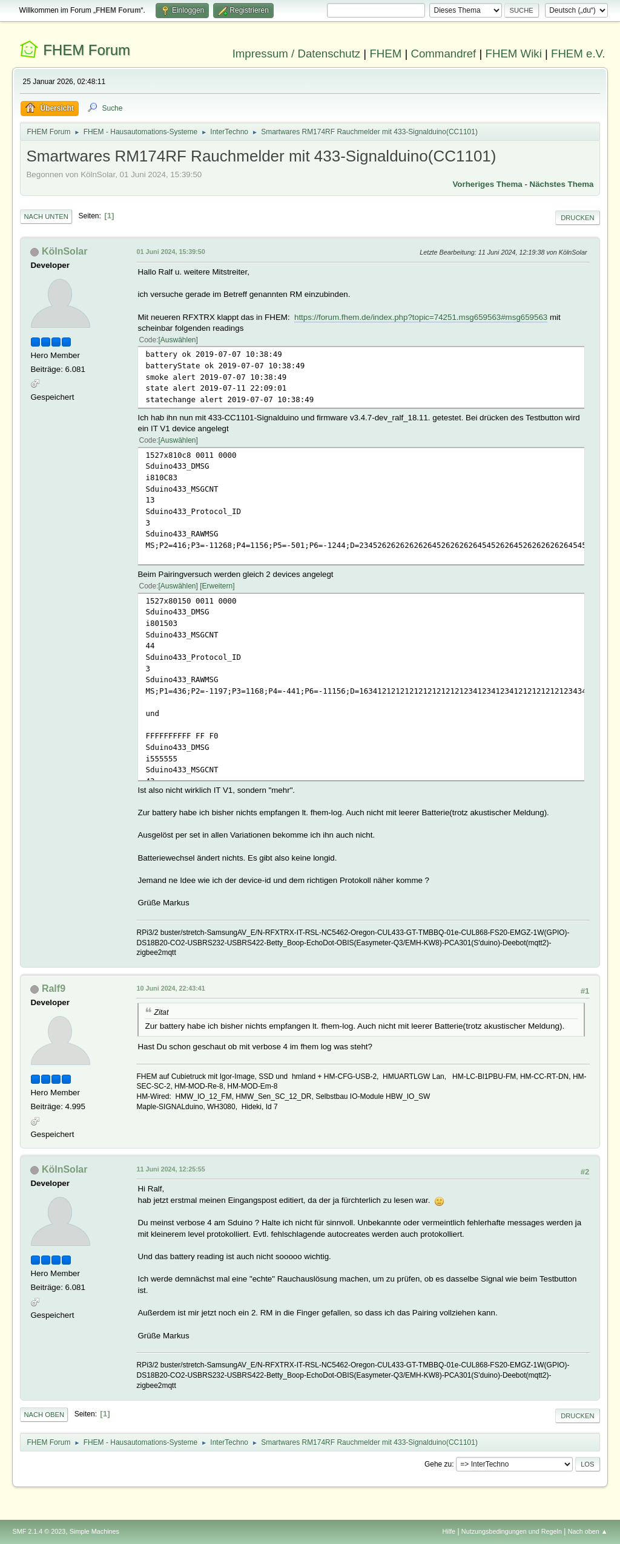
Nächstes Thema (562, 184)
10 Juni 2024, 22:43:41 (170, 988)
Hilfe (449, 1531)
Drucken (577, 217)
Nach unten (46, 216)
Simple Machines (94, 1531)
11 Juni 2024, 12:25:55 (170, 1169)
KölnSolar (65, 251)
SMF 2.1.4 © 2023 (38, 1531)
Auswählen (178, 340)
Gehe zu (438, 1464)
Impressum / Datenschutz (296, 53)
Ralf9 (53, 988)
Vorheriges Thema (487, 184)
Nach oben (44, 1414)
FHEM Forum (86, 50)
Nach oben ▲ (588, 1531)
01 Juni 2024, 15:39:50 (170, 251)
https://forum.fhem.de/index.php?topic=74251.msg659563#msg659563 (420, 317)
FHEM (385, 53)
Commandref (443, 53)
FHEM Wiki (514, 53)
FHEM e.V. (578, 53)
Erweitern (217, 586)
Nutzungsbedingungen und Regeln (511, 1531)
